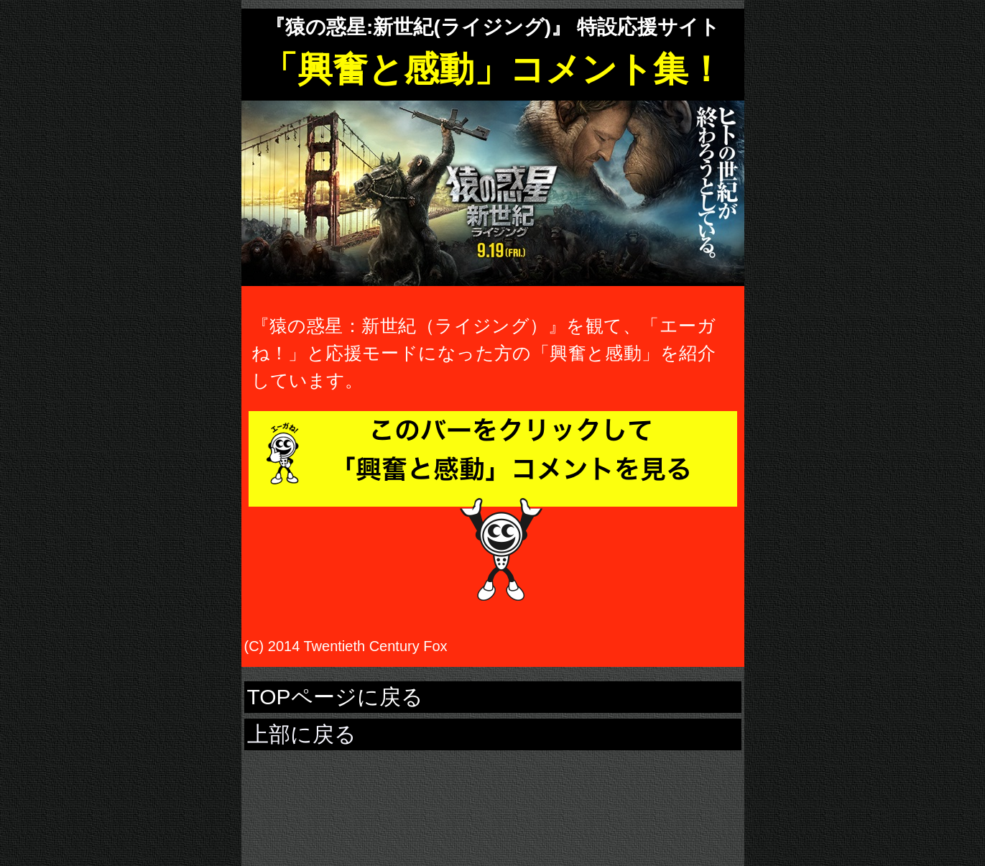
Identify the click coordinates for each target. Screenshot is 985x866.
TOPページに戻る (335, 697)
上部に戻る (301, 734)
